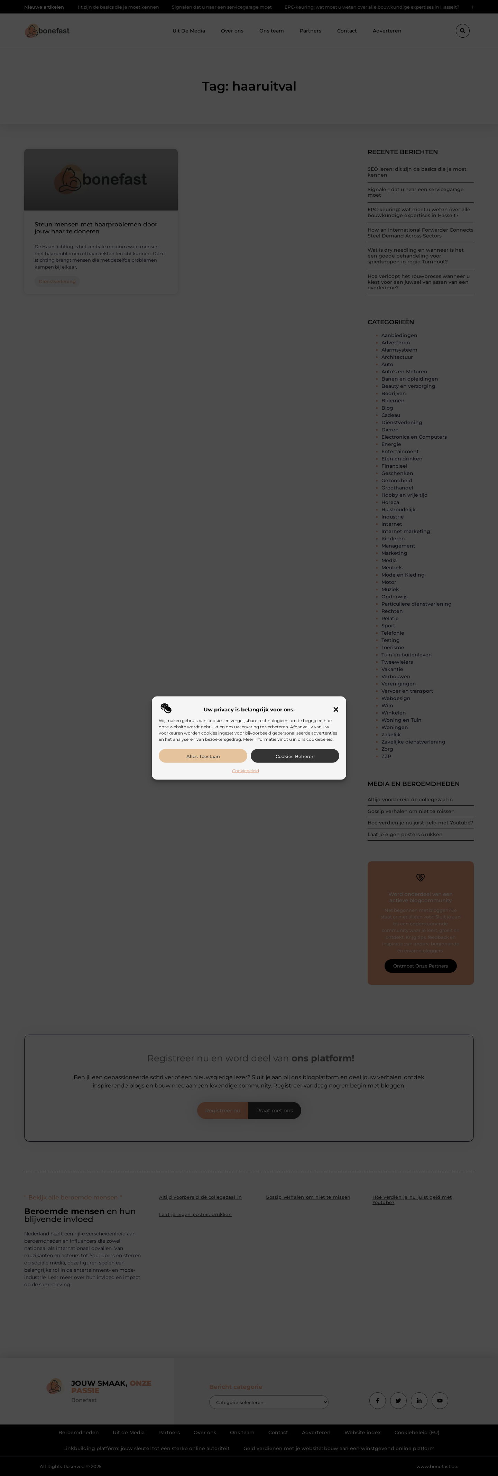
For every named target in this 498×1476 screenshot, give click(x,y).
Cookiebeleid (245, 770)
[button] (335, 709)
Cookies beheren (295, 756)
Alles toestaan (203, 756)
